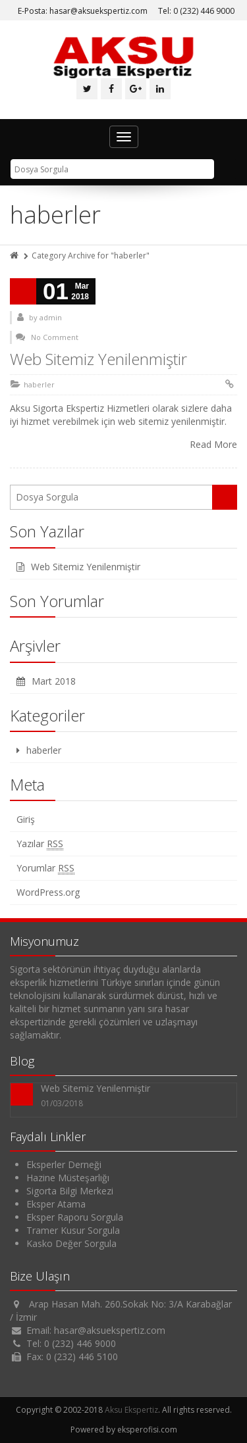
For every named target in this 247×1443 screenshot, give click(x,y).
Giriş (25, 819)
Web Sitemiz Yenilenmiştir (98, 359)
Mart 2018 (54, 681)
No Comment (54, 337)
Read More (213, 444)
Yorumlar (45, 868)
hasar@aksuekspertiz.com (109, 1330)
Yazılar (39, 843)
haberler (39, 384)
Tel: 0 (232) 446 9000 (196, 10)
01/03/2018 (62, 1103)
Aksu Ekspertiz (131, 1409)
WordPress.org (48, 892)
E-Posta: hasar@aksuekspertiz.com (83, 10)
